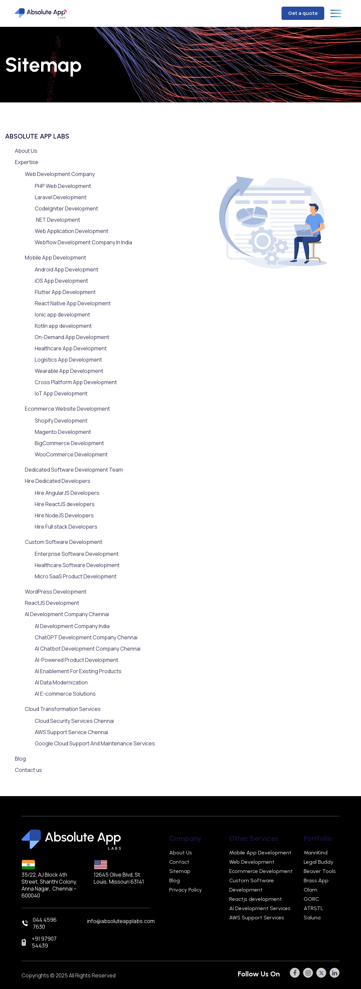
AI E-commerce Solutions (65, 693)
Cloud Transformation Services (63, 709)
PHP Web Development (63, 186)
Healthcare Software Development (77, 565)
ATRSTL (313, 908)
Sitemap (179, 871)
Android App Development (66, 269)
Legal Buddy (319, 862)
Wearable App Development (69, 371)
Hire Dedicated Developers (57, 481)
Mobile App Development (55, 257)
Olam (310, 890)
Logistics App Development (68, 359)
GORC (311, 899)
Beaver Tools (320, 871)
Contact (179, 862)
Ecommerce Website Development (67, 408)
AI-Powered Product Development (76, 660)
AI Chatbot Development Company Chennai (87, 648)
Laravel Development (60, 197)
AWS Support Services (256, 917)
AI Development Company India (72, 626)
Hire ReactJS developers (65, 504)
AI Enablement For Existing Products (78, 671)
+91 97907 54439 (44, 942)
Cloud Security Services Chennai (74, 721)
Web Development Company (60, 174)
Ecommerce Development (261, 871)
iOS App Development (61, 280)
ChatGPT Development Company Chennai (86, 637)
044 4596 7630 (45, 923)
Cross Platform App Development (76, 382)
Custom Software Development (63, 542)
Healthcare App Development (71, 348)
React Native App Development (73, 303)
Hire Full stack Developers (66, 526)
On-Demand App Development (72, 337)
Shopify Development (61, 420)
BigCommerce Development (69, 443)
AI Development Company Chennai (67, 614)
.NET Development (57, 219)
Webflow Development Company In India (83, 242)
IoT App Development (61, 393)
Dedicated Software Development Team (74, 469)
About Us (26, 150)
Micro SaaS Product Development (76, 576)
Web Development (252, 862)
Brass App (316, 880)
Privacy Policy (185, 890)
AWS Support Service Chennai (71, 732)
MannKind (316, 852)
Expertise (26, 162)
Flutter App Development (65, 292)
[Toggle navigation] (338, 13)
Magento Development (63, 432)
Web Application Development (71, 231)
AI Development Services (259, 908)
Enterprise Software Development (77, 553)
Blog (20, 758)
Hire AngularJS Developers (67, 492)
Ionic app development (62, 314)
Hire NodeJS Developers (64, 515)
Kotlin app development (63, 325)
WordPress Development (55, 591)
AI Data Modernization (61, 682)
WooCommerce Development (71, 454)
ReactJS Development (52, 603)
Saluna (312, 917)
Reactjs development (255, 899)
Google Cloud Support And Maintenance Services (95, 743)
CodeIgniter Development (66, 208)
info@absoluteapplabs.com (121, 921)
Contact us (28, 770)
